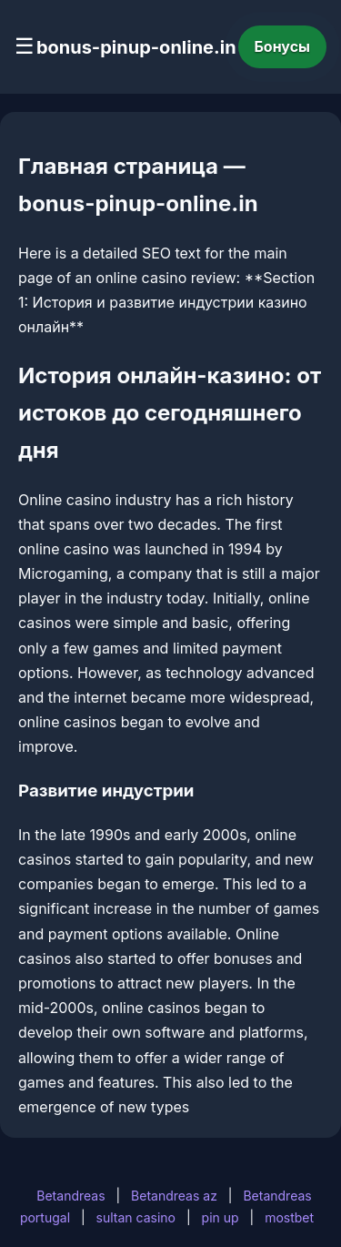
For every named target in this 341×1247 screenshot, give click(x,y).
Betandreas (70, 1195)
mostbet (289, 1217)
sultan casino (136, 1217)
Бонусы (283, 46)
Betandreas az (174, 1195)
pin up (220, 1217)
